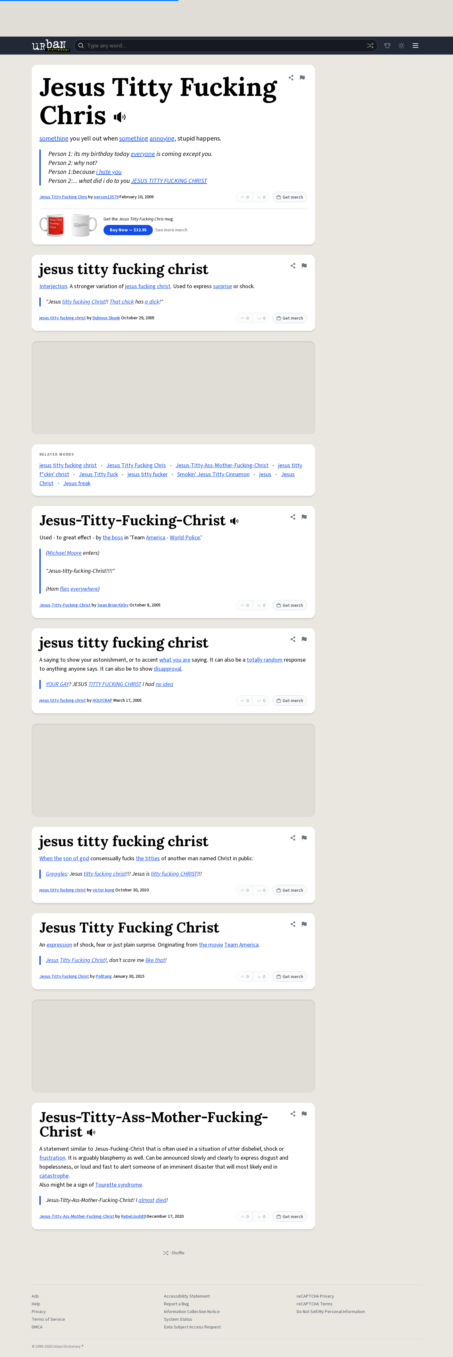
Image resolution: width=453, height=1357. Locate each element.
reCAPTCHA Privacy (315, 1296)
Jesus (52, 960)
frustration (52, 1158)
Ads (35, 1296)
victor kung (103, 890)
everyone (143, 154)
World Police (185, 538)
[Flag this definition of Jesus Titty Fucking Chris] (302, 78)
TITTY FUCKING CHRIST (114, 684)
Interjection (53, 286)
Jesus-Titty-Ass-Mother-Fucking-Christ (222, 465)
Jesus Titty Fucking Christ (64, 976)
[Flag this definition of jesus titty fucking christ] (304, 266)
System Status (178, 1319)
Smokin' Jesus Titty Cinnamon (213, 474)
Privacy (39, 1312)
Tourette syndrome (118, 1185)
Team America (241, 945)
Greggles (56, 874)
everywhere (84, 589)
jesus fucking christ (147, 286)
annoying (162, 138)
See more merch (171, 230)
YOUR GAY (57, 684)
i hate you (108, 171)
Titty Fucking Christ (82, 960)
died (161, 1200)
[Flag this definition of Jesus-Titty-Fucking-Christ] (304, 517)
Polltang (104, 976)
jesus (265, 474)
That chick (122, 302)
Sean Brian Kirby (112, 605)
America (155, 538)
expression (59, 945)
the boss (113, 538)
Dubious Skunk (106, 318)
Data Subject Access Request (192, 1327)
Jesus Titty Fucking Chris (63, 197)
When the (50, 859)
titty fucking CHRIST (174, 874)
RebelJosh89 (133, 1216)
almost (146, 1200)
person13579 (106, 197)
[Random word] (370, 45)
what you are (174, 660)
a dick (152, 302)
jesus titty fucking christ (62, 318)
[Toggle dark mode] (401, 45)
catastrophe (54, 1176)
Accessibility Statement (187, 1296)
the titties (148, 859)
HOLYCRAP (102, 700)
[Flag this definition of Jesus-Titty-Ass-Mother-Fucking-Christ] (304, 1114)
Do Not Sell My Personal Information (331, 1312)
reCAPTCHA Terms (315, 1304)
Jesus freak (76, 483)
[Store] (387, 45)
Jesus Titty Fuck (98, 474)
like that (155, 960)
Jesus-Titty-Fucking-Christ (65, 605)
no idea (164, 684)
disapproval (167, 669)
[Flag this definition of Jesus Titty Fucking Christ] (304, 924)
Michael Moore (64, 553)
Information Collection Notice (192, 1312)
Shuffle (173, 1253)
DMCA (37, 1327)
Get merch (289, 197)
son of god (76, 859)
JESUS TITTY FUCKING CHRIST (169, 180)
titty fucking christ (105, 874)
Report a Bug (176, 1304)
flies (64, 589)
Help (36, 1304)
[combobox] (226, 45)
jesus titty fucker (148, 474)
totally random (265, 660)
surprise (222, 286)
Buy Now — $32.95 (128, 230)
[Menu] (415, 45)
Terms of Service (48, 1319)
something (54, 138)
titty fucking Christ (83, 302)
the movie (211, 945)
